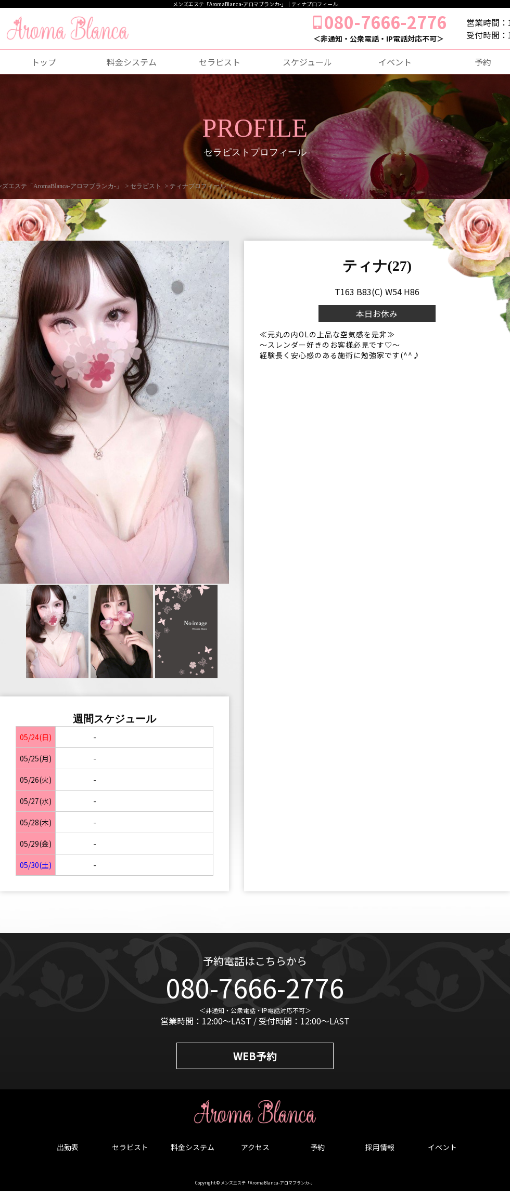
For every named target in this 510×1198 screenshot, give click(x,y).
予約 (317, 1147)
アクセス (255, 1147)
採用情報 (379, 1147)
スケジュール (307, 62)
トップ (43, 62)
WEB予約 (255, 1055)
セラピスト (219, 62)
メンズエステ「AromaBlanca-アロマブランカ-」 (268, 1183)
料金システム (132, 62)
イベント (395, 62)
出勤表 (68, 1147)
